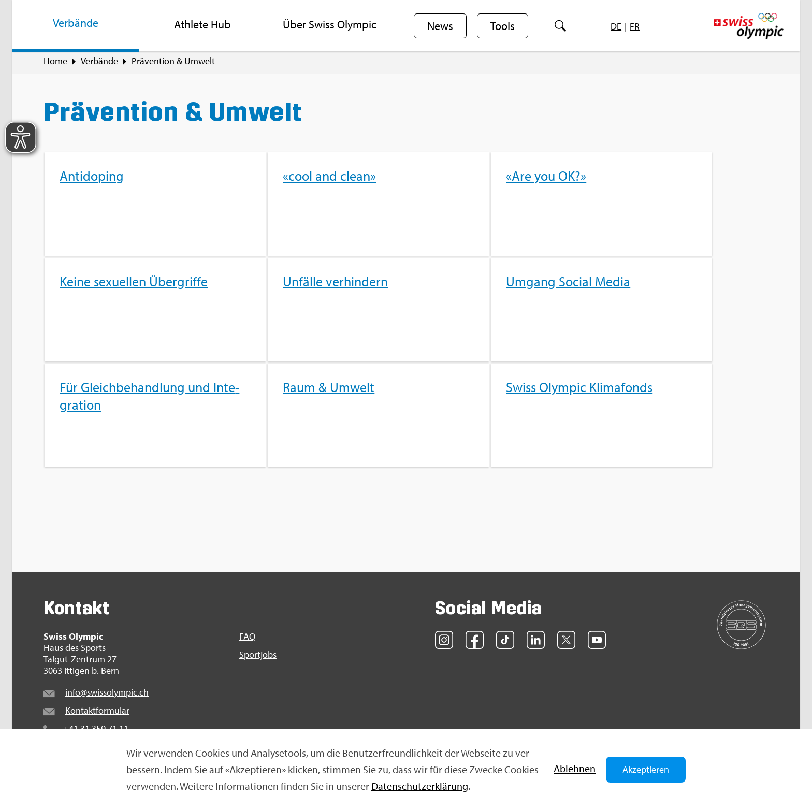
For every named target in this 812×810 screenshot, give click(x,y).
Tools (502, 26)
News (440, 26)
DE (616, 26)
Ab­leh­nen (575, 768)
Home (55, 62)
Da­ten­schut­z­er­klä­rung (419, 785)
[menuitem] (75, 26)
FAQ (247, 638)
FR (635, 26)
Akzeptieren (645, 769)
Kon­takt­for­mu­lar (97, 712)
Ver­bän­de (99, 62)
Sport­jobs (258, 656)
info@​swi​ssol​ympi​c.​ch (107, 694)
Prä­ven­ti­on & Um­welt (173, 62)
